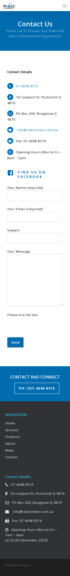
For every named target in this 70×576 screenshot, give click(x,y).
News (9, 450)
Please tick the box (22, 315)
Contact (11, 457)
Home (10, 423)
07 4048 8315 (27, 86)
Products (12, 437)
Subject (35, 236)
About (10, 443)
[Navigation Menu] (65, 6)
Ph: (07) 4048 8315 (37, 388)
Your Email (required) (35, 215)
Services (11, 430)
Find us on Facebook (32, 174)
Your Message (35, 278)
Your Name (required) (35, 193)
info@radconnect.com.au (37, 130)
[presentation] (35, 330)
